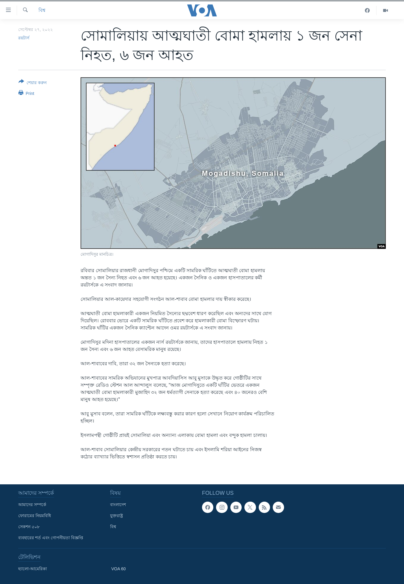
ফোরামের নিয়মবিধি (34, 515)
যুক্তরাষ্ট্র (116, 515)
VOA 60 (118, 568)
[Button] (32, 83)
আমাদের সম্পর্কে (32, 504)
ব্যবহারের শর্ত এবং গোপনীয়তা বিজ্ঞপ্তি (50, 537)
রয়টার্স (23, 38)
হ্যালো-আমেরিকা (32, 568)
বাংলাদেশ (118, 504)
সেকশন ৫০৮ (29, 526)
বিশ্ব (41, 10)
